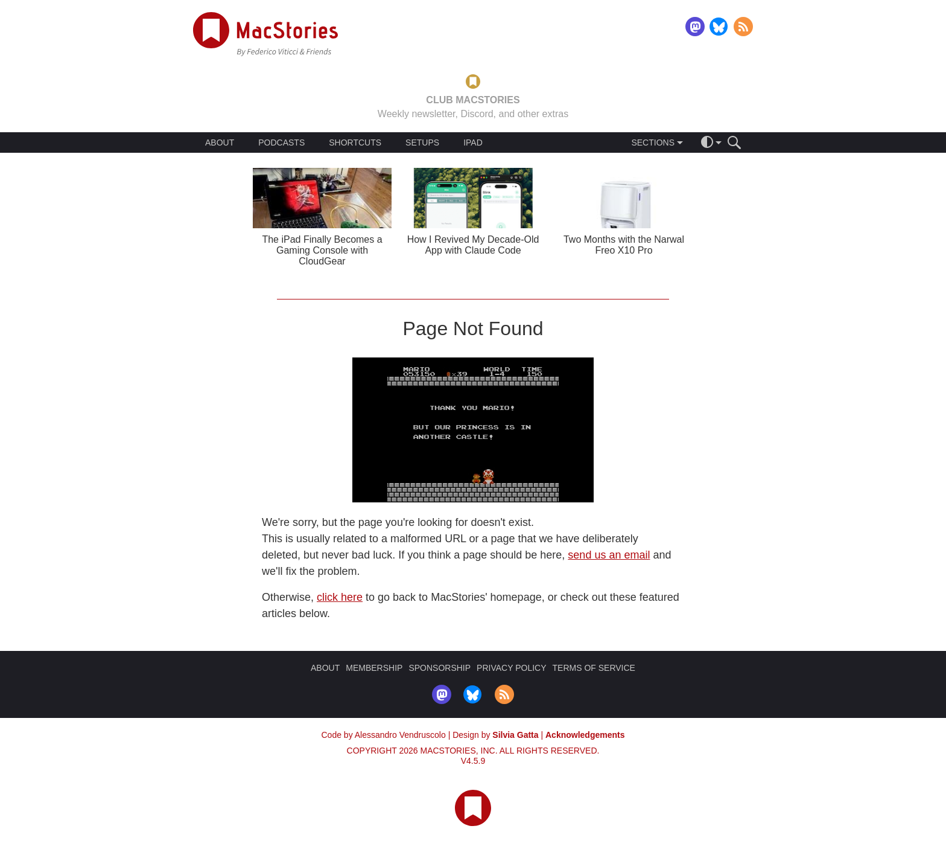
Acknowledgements (584, 735)
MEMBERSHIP (374, 668)
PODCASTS (281, 142)
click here (340, 597)
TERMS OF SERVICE (594, 668)
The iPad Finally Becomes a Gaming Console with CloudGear (322, 250)
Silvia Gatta (515, 735)
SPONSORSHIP (439, 668)
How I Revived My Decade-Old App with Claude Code (473, 244)
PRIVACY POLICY (511, 668)
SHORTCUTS (355, 142)
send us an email (609, 555)
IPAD (473, 142)
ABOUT (219, 142)
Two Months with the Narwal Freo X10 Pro (623, 244)
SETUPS (422, 142)
